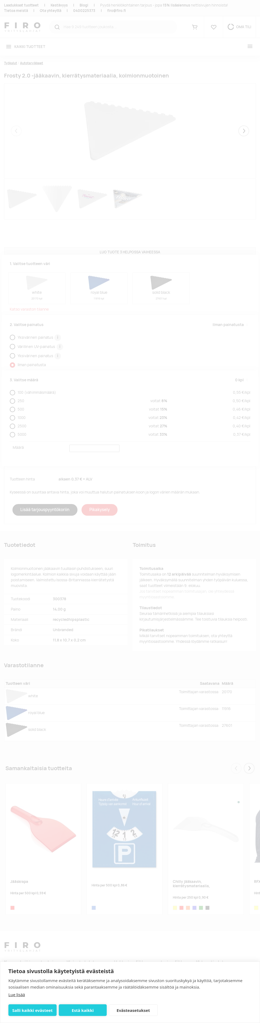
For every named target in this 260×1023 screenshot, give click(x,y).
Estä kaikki (83, 1010)
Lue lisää (16, 994)
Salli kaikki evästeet (32, 1010)
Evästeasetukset (133, 1010)
